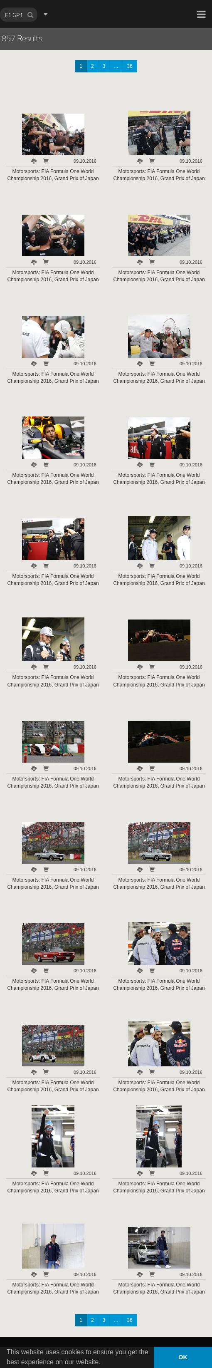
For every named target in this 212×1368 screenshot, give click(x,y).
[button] (201, 14)
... (116, 66)
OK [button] (182, 1357)
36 (129, 66)
